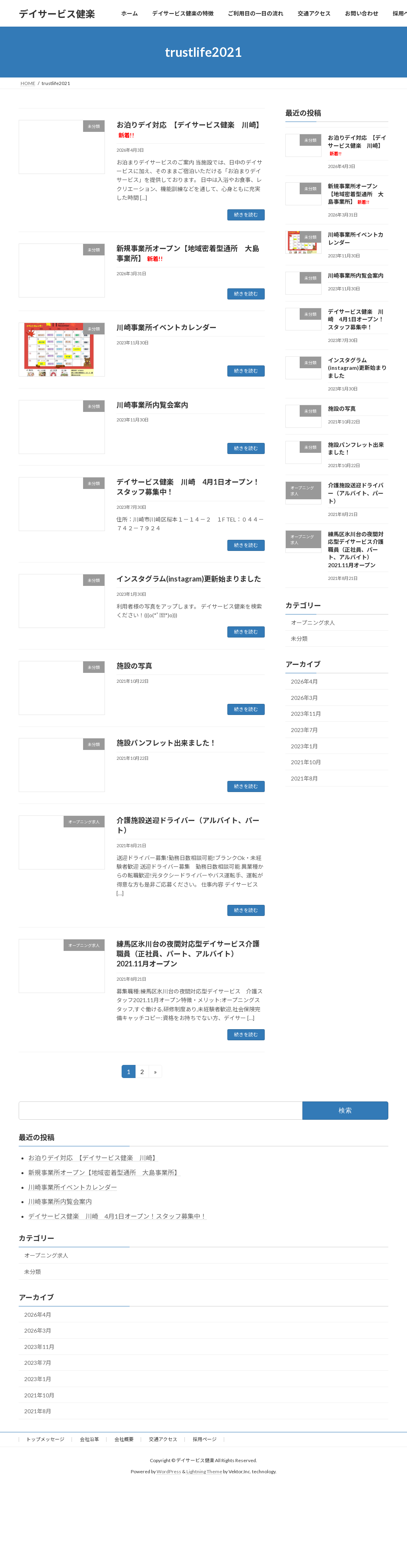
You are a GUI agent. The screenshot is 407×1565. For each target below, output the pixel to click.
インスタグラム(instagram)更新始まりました (188, 578)
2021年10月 (306, 762)
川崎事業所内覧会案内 (152, 404)
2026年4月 (304, 681)
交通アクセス (163, 1439)
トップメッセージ (45, 1439)
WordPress (169, 1471)
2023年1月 (304, 746)
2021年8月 (304, 778)
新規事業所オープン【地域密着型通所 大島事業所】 (356, 194)
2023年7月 (304, 729)
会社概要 (124, 1439)
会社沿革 (89, 1439)
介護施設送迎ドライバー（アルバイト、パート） (356, 493)
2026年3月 (304, 697)
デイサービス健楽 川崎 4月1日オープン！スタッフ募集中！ (356, 319)
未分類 (299, 639)
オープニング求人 (313, 622)
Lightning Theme (204, 1471)
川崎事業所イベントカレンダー (166, 327)
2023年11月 (306, 714)
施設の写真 (134, 665)
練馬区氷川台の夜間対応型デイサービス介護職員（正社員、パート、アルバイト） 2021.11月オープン (188, 953)
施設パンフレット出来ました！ (166, 742)
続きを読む (246, 215)
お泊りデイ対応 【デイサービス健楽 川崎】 (357, 145)
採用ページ (205, 1439)
